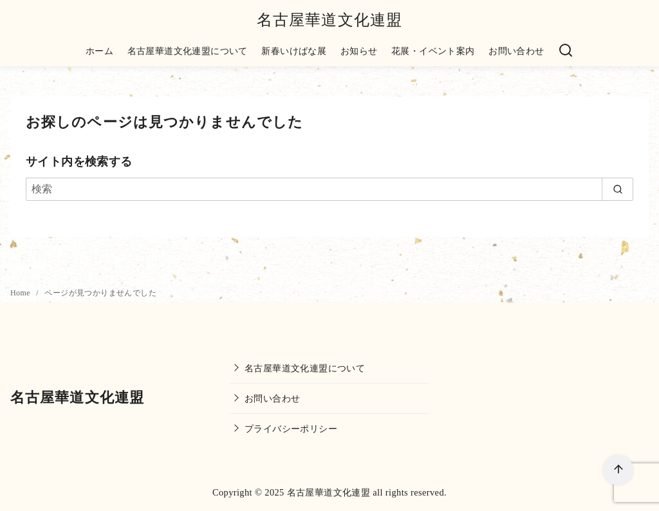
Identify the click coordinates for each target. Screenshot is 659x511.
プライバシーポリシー (291, 428)
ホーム (99, 51)
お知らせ (359, 51)
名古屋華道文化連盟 (330, 20)
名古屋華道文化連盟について (187, 51)
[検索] (565, 50)
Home (21, 292)
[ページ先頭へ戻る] (618, 470)
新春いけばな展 (293, 51)
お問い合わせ (516, 51)
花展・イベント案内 (433, 51)
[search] (617, 189)
